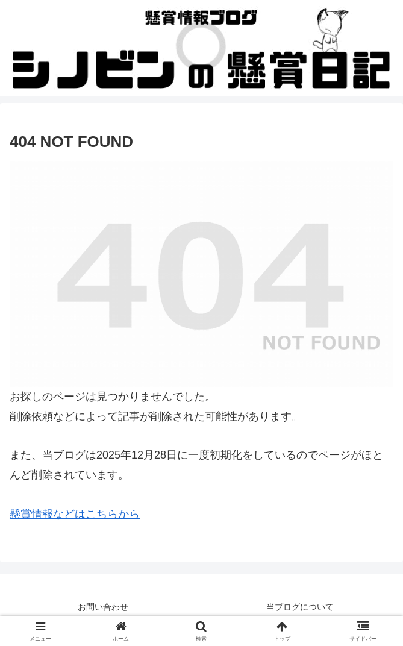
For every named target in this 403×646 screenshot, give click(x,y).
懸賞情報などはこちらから (75, 514)
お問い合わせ (103, 607)
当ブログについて (300, 607)
